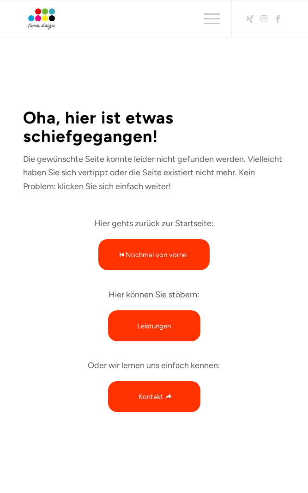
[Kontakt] (154, 396)
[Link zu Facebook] (278, 19)
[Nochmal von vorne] (154, 254)
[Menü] (207, 18)
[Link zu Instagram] (264, 19)
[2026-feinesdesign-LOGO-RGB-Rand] (128, 18)
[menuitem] (207, 18)
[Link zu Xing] (250, 19)
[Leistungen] (154, 325)
